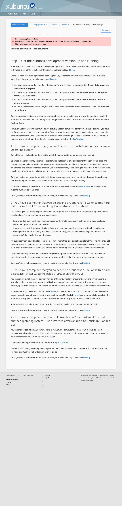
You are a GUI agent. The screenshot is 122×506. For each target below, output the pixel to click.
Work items (13, 14)
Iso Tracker (78, 139)
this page (52, 79)
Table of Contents (18, 25)
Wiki (24, 14)
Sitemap (105, 30)
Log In (47, 378)
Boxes (53, 291)
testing (86, 195)
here (72, 70)
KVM (80, 291)
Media (64, 25)
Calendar (34, 14)
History (53, 25)
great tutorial (84, 186)
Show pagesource (38, 25)
